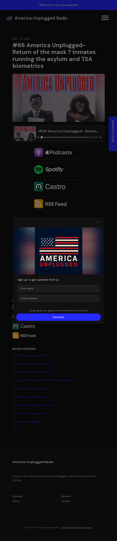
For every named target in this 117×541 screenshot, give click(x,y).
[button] (97, 222)
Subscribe (58, 317)
